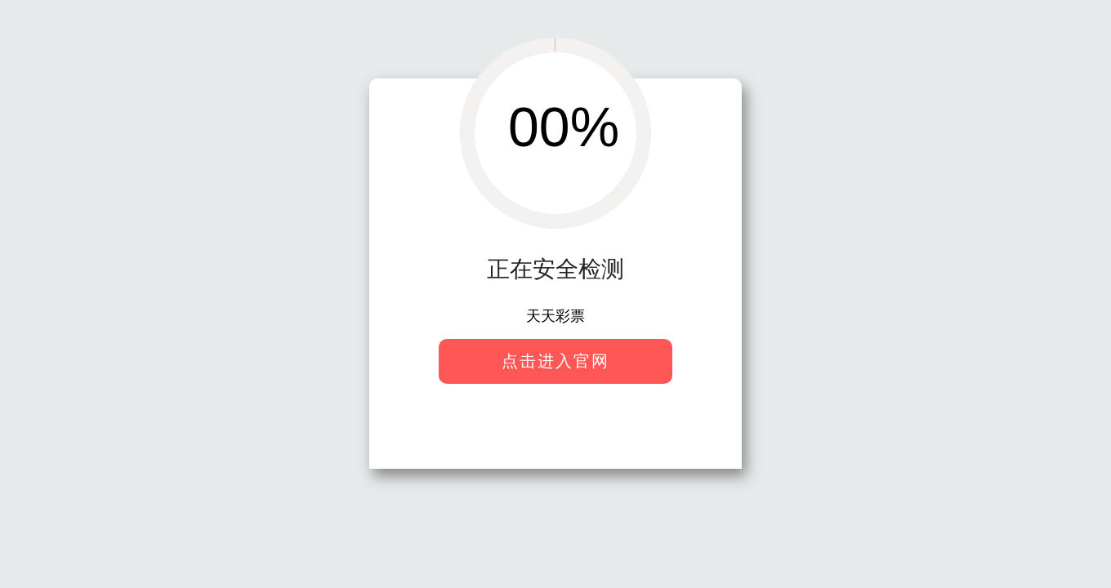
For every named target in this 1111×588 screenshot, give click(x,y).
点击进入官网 (555, 361)
